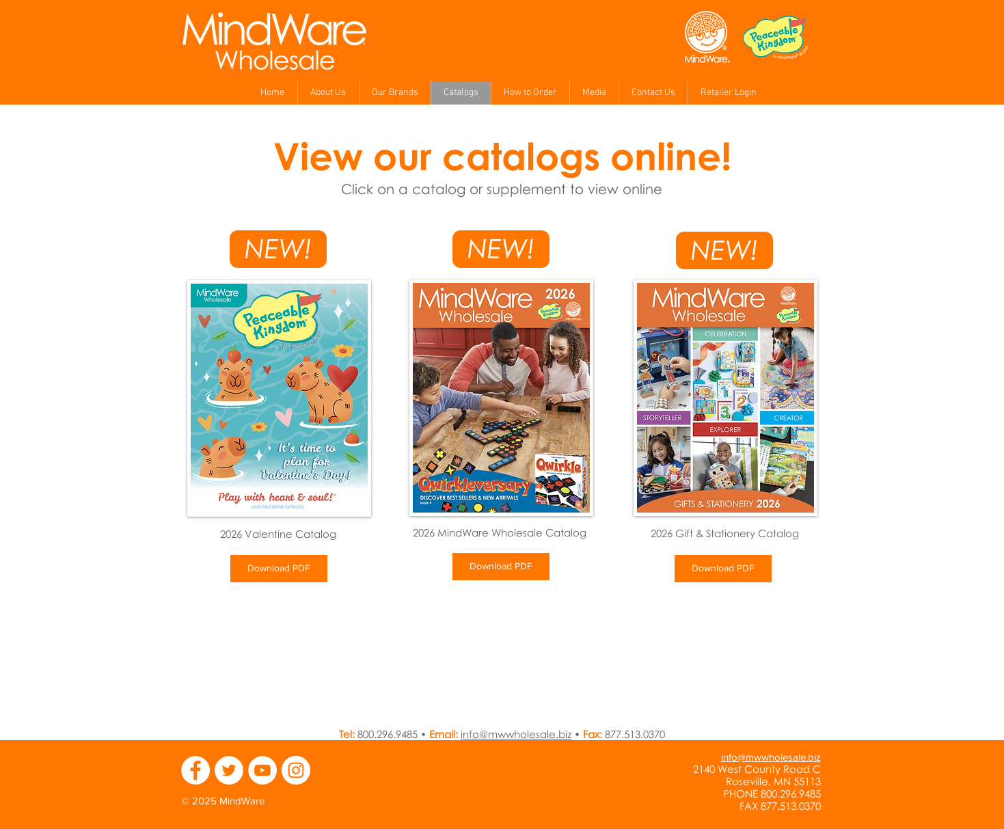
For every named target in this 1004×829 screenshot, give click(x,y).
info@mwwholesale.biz (516, 734)
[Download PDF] (278, 568)
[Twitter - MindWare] (229, 770)
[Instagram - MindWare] (296, 770)
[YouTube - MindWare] (262, 770)
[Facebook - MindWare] (195, 770)
